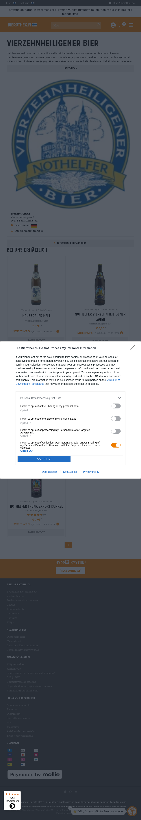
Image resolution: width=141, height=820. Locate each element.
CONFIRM (44, 459)
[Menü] (18, 793)
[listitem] (70, 398)
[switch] (116, 406)
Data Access (70, 471)
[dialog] (70, 410)
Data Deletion (49, 471)
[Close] (133, 348)
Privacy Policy (91, 471)
